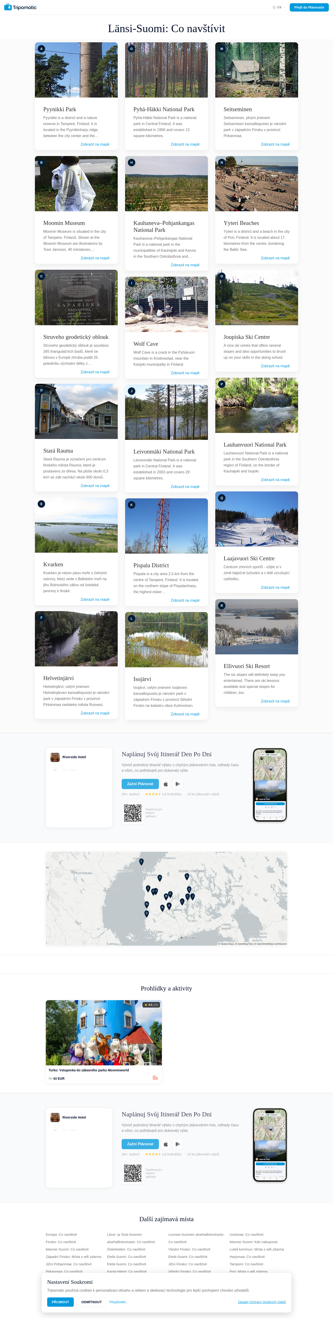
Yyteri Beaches (241, 223)
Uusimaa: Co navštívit (246, 1234)
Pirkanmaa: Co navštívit (64, 1271)
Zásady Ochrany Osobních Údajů (262, 1302)
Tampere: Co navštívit (246, 1264)
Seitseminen (238, 109)
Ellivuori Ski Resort (247, 666)
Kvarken (53, 564)
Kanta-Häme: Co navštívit (127, 1271)
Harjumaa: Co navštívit (247, 1257)
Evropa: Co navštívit (61, 1234)
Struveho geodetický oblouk (75, 337)
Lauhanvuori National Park (255, 444)
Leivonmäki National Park (164, 451)
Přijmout (60, 1302)
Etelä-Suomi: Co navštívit (126, 1257)
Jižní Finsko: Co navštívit (187, 1264)
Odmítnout (91, 1302)
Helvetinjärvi (58, 678)
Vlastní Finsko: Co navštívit (189, 1249)
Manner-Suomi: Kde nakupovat (254, 1242)
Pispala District (151, 565)
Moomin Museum (64, 223)
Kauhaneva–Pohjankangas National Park (163, 226)
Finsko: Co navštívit (61, 1242)
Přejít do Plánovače (309, 7)
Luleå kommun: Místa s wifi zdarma (257, 1249)
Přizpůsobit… (119, 1302)
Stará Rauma (58, 451)
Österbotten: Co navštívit (126, 1249)
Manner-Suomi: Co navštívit (67, 1249)
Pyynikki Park (59, 109)
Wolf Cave (145, 344)
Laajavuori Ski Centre (249, 558)
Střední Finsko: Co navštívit (189, 1271)
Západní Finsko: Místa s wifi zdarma (73, 1257)
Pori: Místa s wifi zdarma (248, 1271)
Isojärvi (142, 679)
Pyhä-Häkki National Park (163, 109)
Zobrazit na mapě (95, 144)
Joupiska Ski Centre (247, 337)
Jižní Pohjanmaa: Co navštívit (69, 1264)
